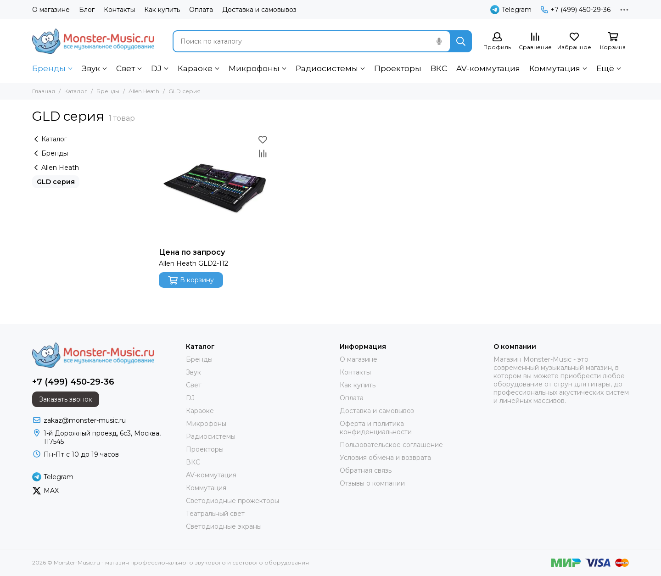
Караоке (195, 68)
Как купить (162, 10)
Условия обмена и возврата (385, 457)
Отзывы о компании (372, 483)
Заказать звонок (65, 399)
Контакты (119, 10)
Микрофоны (254, 68)
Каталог (75, 91)
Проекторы (397, 68)
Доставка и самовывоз (259, 10)
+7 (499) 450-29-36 (576, 10)
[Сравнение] (535, 41)
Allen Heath (144, 91)
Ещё (605, 68)
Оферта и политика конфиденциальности (376, 427)
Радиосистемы (327, 68)
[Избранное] (574, 41)
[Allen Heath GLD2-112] (214, 188)
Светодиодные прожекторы (232, 501)
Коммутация (554, 68)
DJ (156, 68)
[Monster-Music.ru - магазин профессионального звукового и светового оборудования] (93, 41)
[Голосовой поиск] (439, 41)
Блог (87, 10)
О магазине (51, 10)
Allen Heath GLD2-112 (193, 263)
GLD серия (56, 182)
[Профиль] (497, 41)
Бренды (49, 68)
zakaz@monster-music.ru (85, 420)
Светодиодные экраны (224, 526)
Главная (43, 91)
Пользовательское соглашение (391, 445)
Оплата (201, 10)
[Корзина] (613, 41)
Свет (125, 68)
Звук (91, 68)
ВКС (439, 68)
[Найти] (461, 41)
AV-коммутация (488, 68)
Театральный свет (215, 513)
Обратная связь (366, 470)
